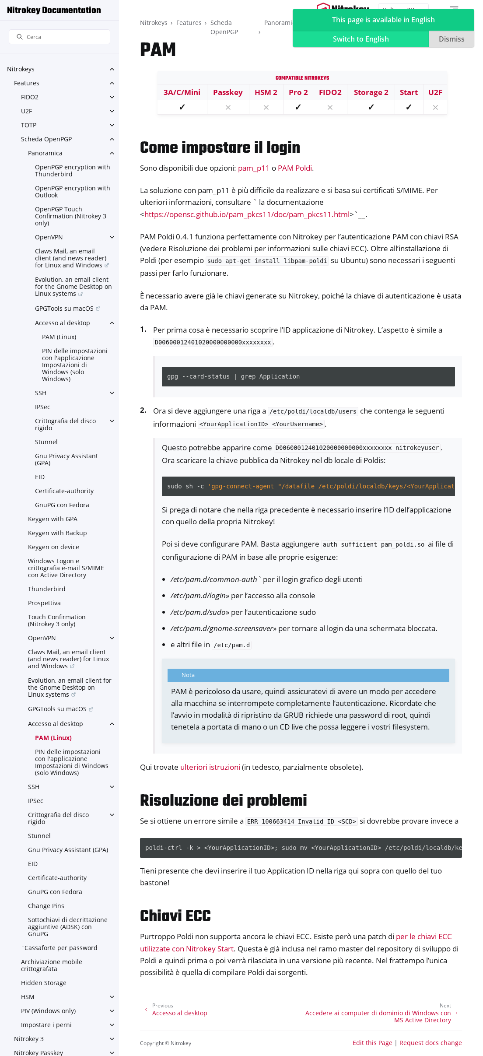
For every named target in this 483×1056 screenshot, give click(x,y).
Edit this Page (372, 1042)
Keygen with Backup (57, 533)
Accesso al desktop (62, 323)
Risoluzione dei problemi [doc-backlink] (223, 801)
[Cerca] (59, 37)
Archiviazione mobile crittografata (51, 965)
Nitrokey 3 (29, 1039)
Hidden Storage (43, 983)
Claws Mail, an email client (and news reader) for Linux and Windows (70, 258)
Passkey (228, 92)
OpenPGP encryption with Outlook (72, 191)
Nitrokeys (21, 69)
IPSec (42, 407)
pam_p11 (254, 168)
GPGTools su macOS (64, 308)
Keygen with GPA (52, 519)
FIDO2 (29, 97)
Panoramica (45, 153)
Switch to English (361, 39)
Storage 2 (371, 92)
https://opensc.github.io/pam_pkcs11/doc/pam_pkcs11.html (247, 214)
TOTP (28, 125)
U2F (26, 111)
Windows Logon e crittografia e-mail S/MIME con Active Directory (66, 568)
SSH (40, 393)
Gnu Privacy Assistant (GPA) (66, 459)
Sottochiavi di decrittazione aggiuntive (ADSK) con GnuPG (68, 927)
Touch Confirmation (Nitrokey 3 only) (57, 620)
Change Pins (46, 906)
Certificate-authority (64, 491)
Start (409, 92)
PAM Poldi (295, 168)
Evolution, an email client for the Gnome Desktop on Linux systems (73, 286)
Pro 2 (298, 92)
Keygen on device (53, 547)
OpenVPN (49, 237)
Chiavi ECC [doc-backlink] (175, 917)
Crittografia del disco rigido (65, 424)
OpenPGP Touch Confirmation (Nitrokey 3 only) (70, 216)
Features (26, 83)
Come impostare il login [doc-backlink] (220, 148)
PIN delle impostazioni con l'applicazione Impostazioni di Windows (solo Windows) (75, 365)
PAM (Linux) (59, 337)
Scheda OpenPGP (46, 139)
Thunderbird (47, 589)
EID (40, 477)
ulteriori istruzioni (210, 767)
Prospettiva (44, 603)
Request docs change (430, 1042)
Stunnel (46, 442)
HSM (28, 997)
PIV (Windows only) (48, 1011)
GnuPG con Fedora (62, 505)
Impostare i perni (46, 1025)
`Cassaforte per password (59, 948)
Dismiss (452, 39)
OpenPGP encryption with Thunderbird (72, 170)
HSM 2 (266, 92)
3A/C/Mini (182, 92)
